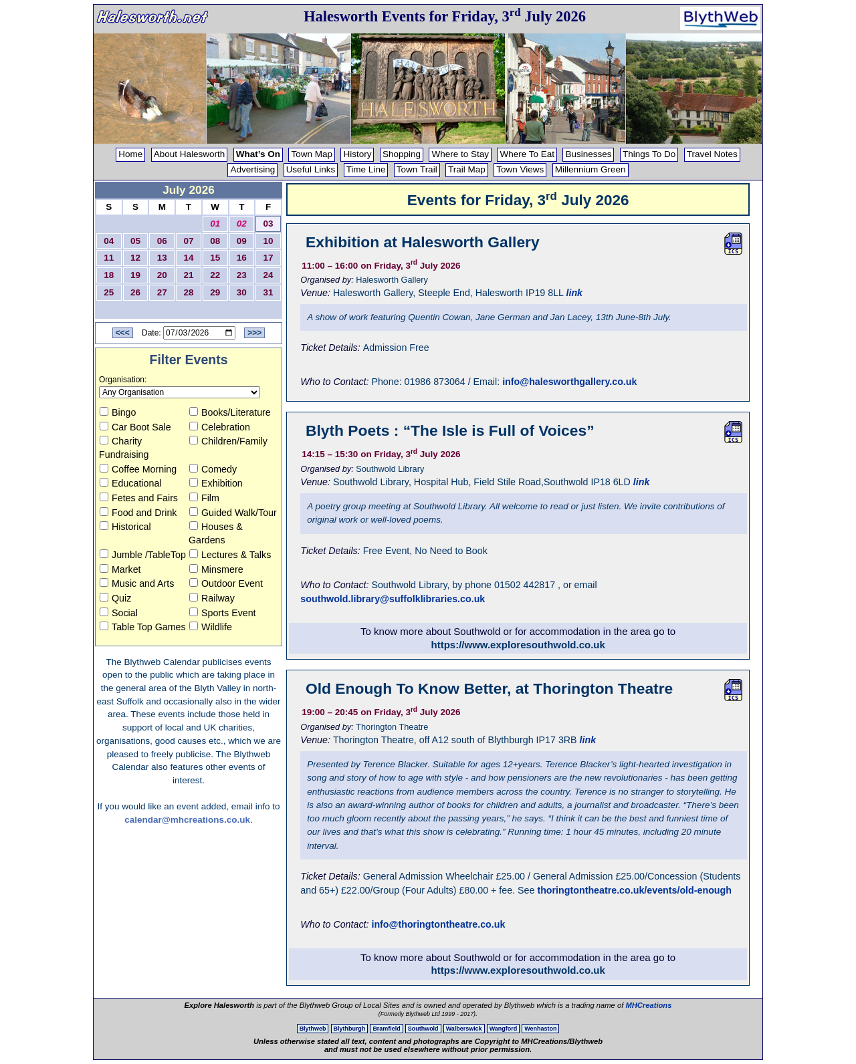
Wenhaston (540, 1028)
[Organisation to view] (179, 392)
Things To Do (649, 154)
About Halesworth (189, 154)
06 (162, 241)
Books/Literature (230, 412)
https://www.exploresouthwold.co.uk (518, 644)
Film (204, 498)
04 (109, 241)
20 (162, 275)
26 (135, 292)
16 (242, 258)
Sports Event (222, 613)
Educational (130, 483)
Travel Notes (712, 154)
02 (242, 224)
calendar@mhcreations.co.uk (187, 820)
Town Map (311, 154)
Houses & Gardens (216, 533)
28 (188, 292)
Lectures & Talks (230, 554)
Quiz (115, 598)
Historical (125, 526)
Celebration (219, 427)
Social (119, 613)
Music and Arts (137, 583)
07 (188, 241)
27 (162, 292)
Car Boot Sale (135, 427)
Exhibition (216, 483)
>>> (254, 333)
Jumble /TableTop (143, 554)
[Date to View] (199, 333)
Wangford (503, 1028)
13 (162, 258)
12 (135, 258)
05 (135, 241)
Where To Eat (527, 154)
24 (268, 275)
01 (215, 224)
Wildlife (210, 627)
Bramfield (386, 1028)
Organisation (121, 379)
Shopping (402, 154)
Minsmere (216, 569)
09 (242, 241)
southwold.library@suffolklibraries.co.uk (392, 598)
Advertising (252, 169)
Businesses (588, 154)
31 (268, 292)
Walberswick (464, 1028)
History (357, 154)
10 (268, 241)
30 (242, 292)
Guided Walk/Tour (233, 512)
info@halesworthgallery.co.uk (569, 381)
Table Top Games (143, 627)
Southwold (423, 1028)
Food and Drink (138, 512)
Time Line (366, 169)
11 (109, 258)
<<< (123, 333)
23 (242, 275)
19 (135, 275)
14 (188, 258)
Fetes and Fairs (139, 498)
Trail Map (467, 169)
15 (215, 258)
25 (109, 292)
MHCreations (648, 1005)
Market (120, 569)
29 (215, 292)
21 (188, 275)
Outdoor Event (226, 583)
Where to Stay (460, 154)
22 (215, 275)
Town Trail (417, 169)
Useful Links (311, 169)
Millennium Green (590, 169)
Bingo (118, 412)
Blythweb (313, 1028)
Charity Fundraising (123, 448)
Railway (212, 598)
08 (215, 241)
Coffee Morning (138, 469)
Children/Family (228, 441)
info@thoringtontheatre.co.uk (438, 924)
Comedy (213, 469)
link (574, 292)
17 (268, 258)
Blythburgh (350, 1028)
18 (109, 275)
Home (130, 154)
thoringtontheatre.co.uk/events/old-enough (634, 890)
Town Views (520, 169)
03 (268, 224)
